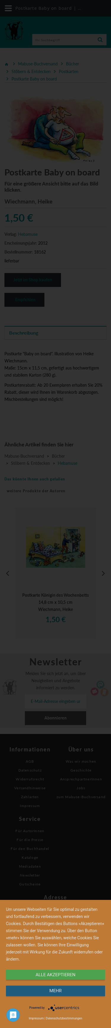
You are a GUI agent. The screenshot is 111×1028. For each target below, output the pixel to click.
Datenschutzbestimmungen (64, 1018)
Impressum (36, 1018)
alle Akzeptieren (55, 974)
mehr (55, 990)
